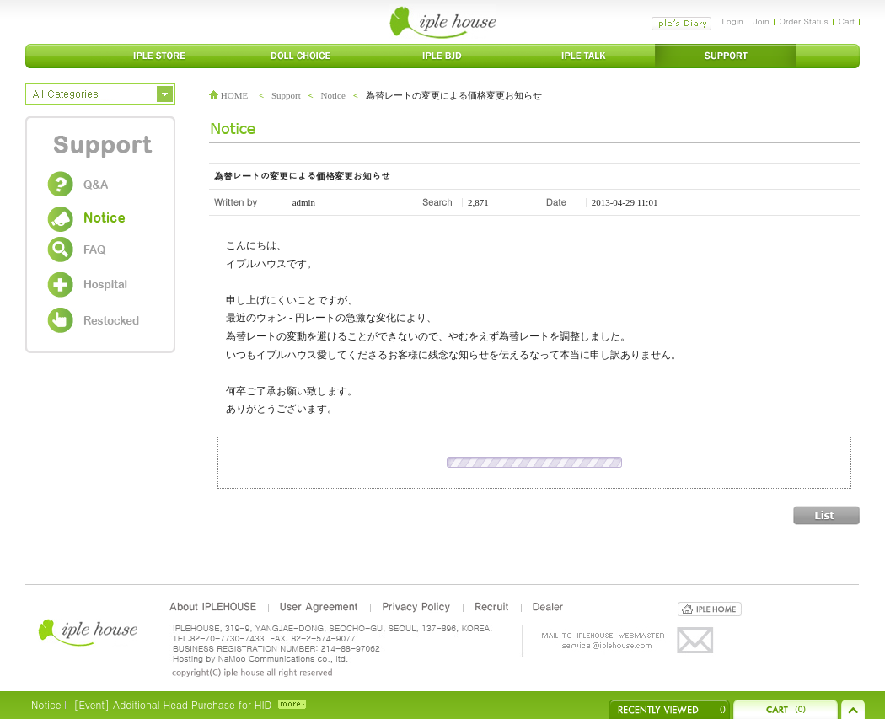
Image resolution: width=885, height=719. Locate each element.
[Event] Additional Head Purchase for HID (172, 704)
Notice (333, 95)
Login (732, 21)
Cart (847, 21)
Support (286, 95)
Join (762, 21)
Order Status (804, 21)
